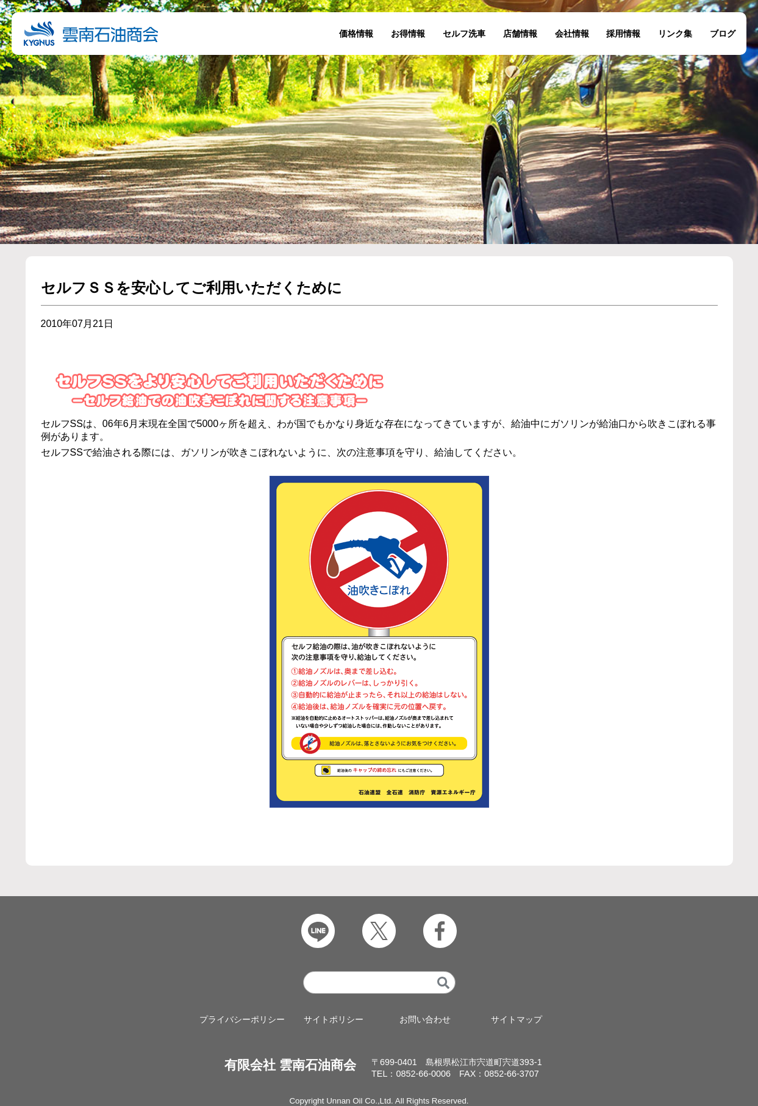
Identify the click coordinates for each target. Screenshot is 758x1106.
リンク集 (675, 33)
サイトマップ (516, 1019)
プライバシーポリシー (242, 1019)
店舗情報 (520, 33)
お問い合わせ (425, 1019)
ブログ (722, 33)
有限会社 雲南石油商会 (290, 1065)
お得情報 (408, 33)
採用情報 (623, 33)
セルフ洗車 (464, 33)
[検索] (443, 982)
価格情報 (356, 33)
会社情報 (572, 33)
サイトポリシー (333, 1019)
